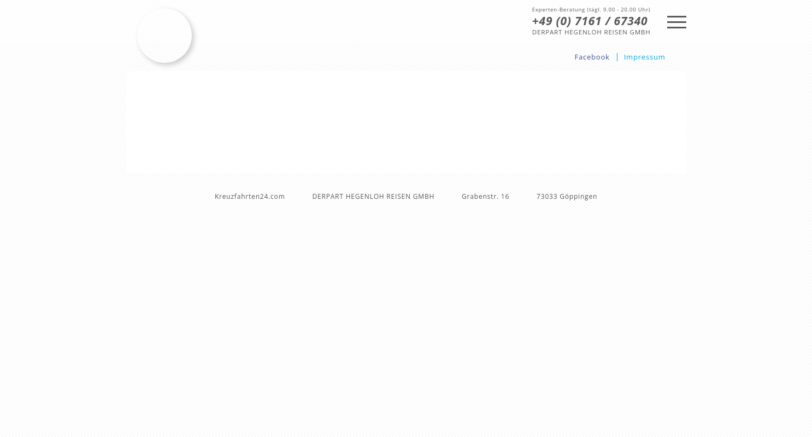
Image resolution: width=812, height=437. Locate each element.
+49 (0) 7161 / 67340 (590, 20)
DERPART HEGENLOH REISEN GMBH (591, 32)
